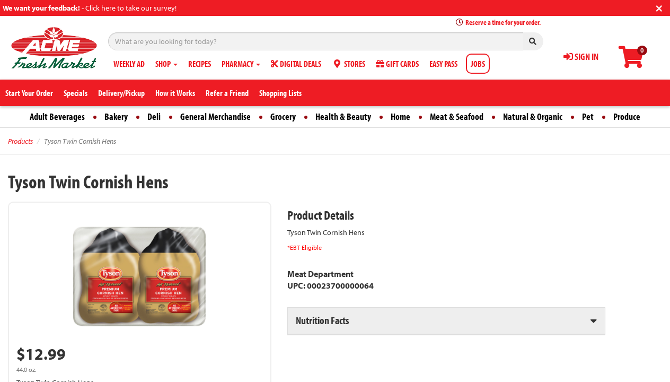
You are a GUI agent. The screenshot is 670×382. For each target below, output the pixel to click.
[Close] (659, 7)
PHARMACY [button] (241, 63)
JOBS (478, 63)
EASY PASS (443, 63)
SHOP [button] (166, 63)
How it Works (175, 93)
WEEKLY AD (129, 63)
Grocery (283, 116)
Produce (626, 116)
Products (20, 141)
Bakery (116, 116)
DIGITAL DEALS (296, 63)
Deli (154, 116)
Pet (588, 116)
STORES (348, 63)
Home (400, 116)
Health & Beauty (343, 116)
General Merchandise (215, 116)
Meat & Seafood (456, 116)
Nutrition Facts (322, 320)
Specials (75, 93)
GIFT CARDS (397, 63)
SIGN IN (580, 56)
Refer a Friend (227, 93)
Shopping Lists (280, 93)
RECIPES (199, 63)
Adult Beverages (57, 116)
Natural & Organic (532, 116)
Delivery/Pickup (121, 93)
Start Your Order (29, 93)
